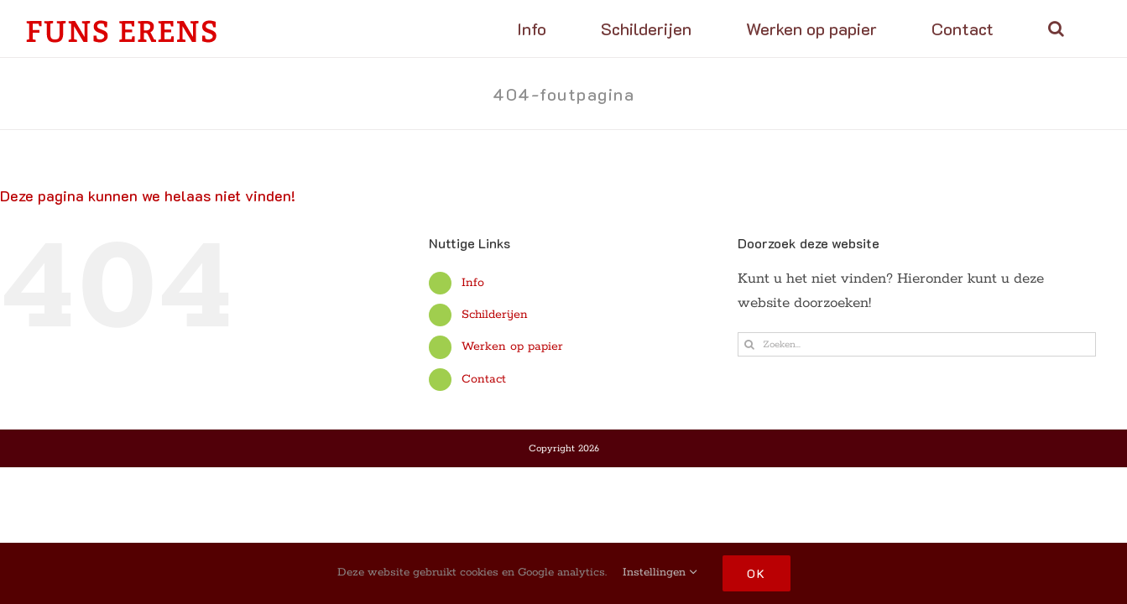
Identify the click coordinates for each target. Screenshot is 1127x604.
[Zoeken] (750, 344)
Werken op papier (512, 346)
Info (473, 282)
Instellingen (660, 572)
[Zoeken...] (917, 344)
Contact (484, 379)
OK (756, 573)
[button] (1077, 28)
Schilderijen (495, 314)
